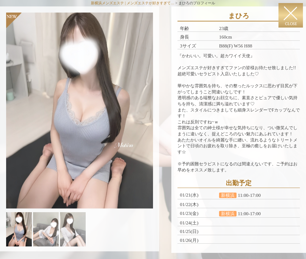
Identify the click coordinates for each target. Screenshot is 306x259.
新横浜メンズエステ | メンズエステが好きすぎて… (132, 3)
